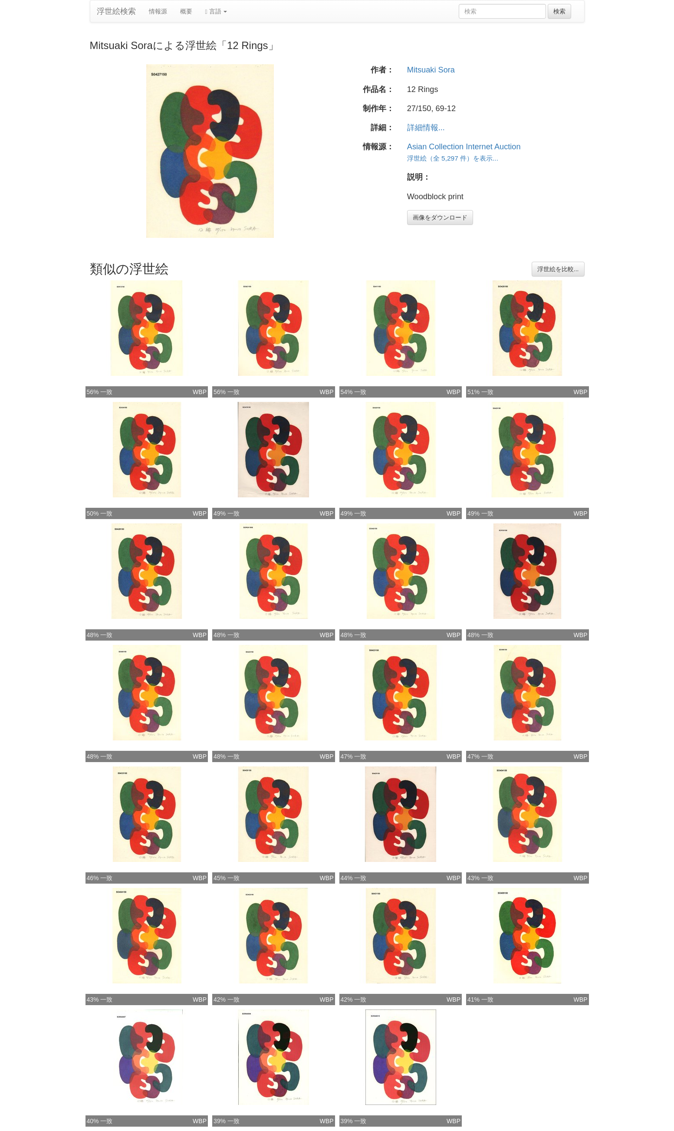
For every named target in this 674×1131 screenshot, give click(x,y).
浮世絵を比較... (558, 269)
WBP (200, 391)
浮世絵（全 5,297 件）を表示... (452, 158)
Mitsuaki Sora (431, 70)
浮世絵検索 (116, 11)
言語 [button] (216, 11)
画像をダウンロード (440, 217)
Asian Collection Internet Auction (464, 146)
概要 (186, 11)
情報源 (158, 11)
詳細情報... (426, 127)
